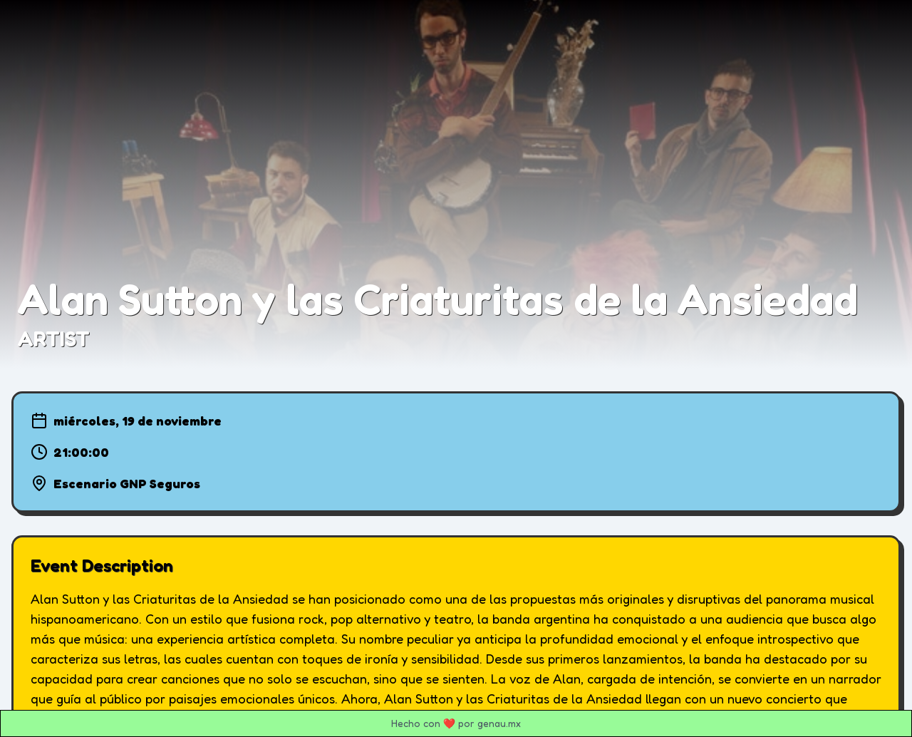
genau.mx (499, 723)
